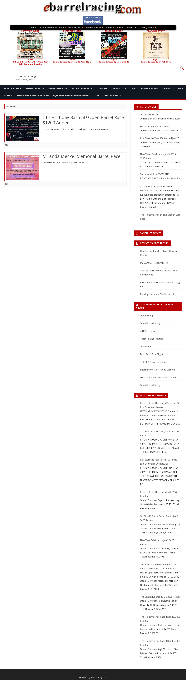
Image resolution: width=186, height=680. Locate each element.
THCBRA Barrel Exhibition (153, 362)
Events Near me (57, 88)
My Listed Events (82, 88)
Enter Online (148, 106)
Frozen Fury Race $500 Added (155, 126)
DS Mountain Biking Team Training (158, 377)
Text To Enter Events (108, 95)
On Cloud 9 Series (149, 114)
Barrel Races (148, 88)
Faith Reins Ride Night (151, 354)
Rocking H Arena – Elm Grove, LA (157, 294)
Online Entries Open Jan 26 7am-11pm (72, 62)
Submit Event (34, 88)
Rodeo (8, 95)
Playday (130, 88)
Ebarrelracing (26, 76)
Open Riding (146, 315)
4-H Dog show (147, 331)
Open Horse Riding (150, 323)
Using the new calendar (32, 95)
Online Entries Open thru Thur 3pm (30, 62)
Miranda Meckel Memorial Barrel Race (81, 156)
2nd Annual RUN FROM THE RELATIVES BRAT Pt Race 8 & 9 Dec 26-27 (160, 178)
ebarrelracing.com (99, 677)
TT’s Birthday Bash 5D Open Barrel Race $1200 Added (83, 120)
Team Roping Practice (151, 338)
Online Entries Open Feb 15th (156, 62)
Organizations (171, 88)
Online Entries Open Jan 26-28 (114, 62)
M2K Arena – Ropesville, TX (154, 262)
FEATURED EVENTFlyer (30, 45)
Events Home (11, 88)
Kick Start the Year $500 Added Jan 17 (159, 138)
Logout (102, 88)
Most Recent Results (153, 395)
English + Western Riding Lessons (157, 369)
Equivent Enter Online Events (71, 95)
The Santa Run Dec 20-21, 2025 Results (160, 596)
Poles (116, 88)
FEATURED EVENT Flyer (72, 45)
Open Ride (145, 346)
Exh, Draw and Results (30, 64)
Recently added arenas (154, 243)
